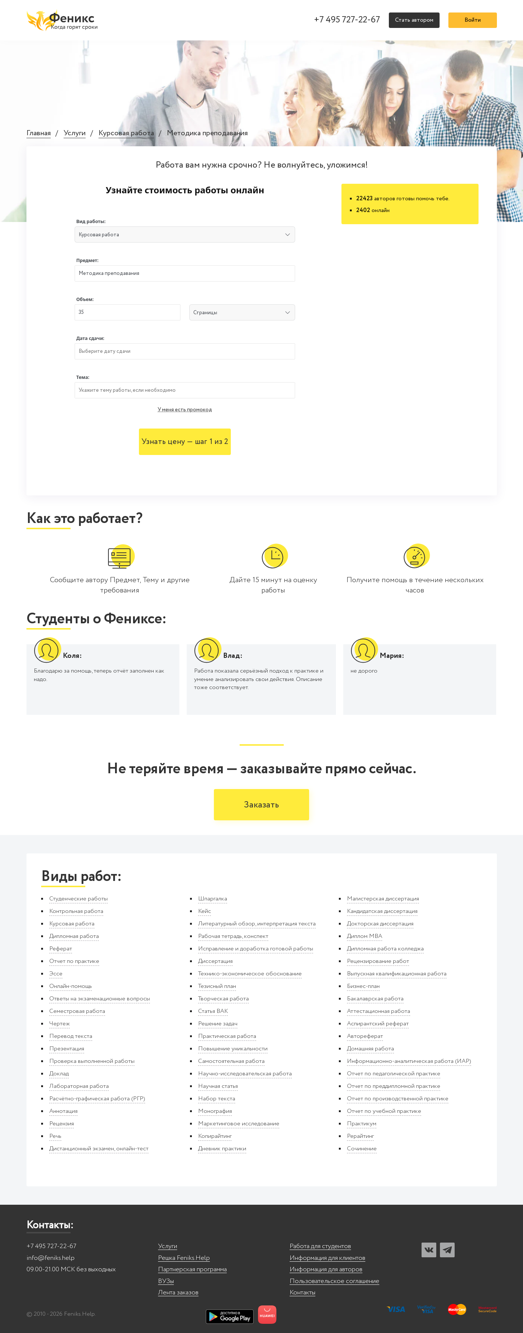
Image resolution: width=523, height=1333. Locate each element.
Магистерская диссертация (383, 899)
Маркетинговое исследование (238, 1123)
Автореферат (365, 1036)
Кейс (204, 911)
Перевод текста (70, 1036)
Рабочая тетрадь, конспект (233, 936)
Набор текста (216, 1098)
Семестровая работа (77, 1011)
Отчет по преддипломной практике (393, 1086)
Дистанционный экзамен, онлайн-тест (98, 1148)
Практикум (361, 1123)
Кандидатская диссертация (382, 911)
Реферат (60, 949)
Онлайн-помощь (70, 986)
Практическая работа (227, 1036)
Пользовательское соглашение (334, 1281)
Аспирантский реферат (378, 1024)
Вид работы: (90, 221)
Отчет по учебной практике (384, 1111)
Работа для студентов (320, 1246)
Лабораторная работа (79, 1086)
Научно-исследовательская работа (245, 1073)
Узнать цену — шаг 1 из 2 (185, 442)
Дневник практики (222, 1148)
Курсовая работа (126, 133)
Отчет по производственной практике (397, 1098)
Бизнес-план (363, 986)
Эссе (55, 974)
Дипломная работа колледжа (385, 949)
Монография (215, 1111)
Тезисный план (217, 986)
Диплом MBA (364, 936)
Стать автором (414, 20)
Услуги (75, 133)
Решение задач (217, 1024)
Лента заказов (178, 1292)
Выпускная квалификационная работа (397, 974)
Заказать (261, 805)
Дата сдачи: (90, 338)
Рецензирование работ (378, 961)
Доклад (59, 1073)
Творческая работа (223, 999)
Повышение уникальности (233, 1048)
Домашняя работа (370, 1048)
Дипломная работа (74, 936)
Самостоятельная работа (231, 1061)
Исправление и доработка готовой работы (255, 949)
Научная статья (218, 1086)
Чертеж (59, 1024)
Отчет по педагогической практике (393, 1073)
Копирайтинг (215, 1136)
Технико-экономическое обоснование (250, 974)
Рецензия (61, 1123)
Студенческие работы (78, 899)
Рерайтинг (360, 1136)
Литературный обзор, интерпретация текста (257, 924)
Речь (55, 1136)
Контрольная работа (76, 911)
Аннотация (63, 1111)
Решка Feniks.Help (184, 1258)
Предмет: (87, 260)
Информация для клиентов (327, 1258)
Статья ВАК (213, 1011)
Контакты (302, 1292)
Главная (38, 133)
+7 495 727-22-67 (347, 20)
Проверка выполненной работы (92, 1061)
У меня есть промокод (185, 409)
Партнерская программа (192, 1269)
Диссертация (215, 961)
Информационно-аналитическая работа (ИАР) (409, 1061)
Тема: (82, 377)
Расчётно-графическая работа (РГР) (97, 1098)
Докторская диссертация (380, 924)
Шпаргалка (212, 899)
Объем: (84, 299)
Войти (473, 20)
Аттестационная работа (378, 1011)
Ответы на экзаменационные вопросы (99, 999)
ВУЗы (166, 1281)
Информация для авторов (326, 1269)
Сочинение (362, 1148)
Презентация (66, 1048)
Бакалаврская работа (375, 999)
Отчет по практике (74, 961)
